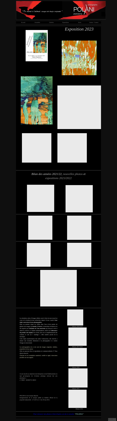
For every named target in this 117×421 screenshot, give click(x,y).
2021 (62, 178)
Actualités (37, 22)
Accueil (23, 22)
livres (79, 22)
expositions (51, 178)
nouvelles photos (73, 174)
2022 (69, 178)
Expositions (65, 22)
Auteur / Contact (93, 22)
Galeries (51, 22)
